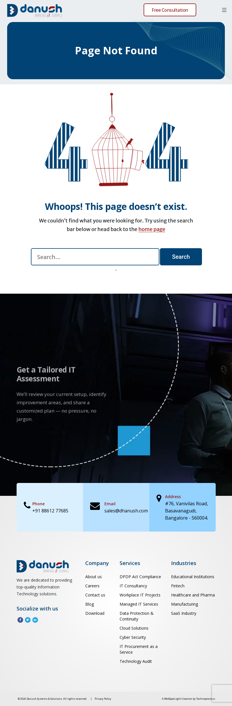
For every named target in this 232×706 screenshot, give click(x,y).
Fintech (178, 585)
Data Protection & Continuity (137, 616)
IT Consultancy (133, 585)
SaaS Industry (183, 613)
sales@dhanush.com (126, 511)
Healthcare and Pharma (193, 595)
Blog (89, 604)
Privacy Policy (103, 699)
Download (94, 613)
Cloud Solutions (134, 628)
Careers (92, 585)
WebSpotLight (172, 699)
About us (93, 576)
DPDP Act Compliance (140, 576)
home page (151, 229)
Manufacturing (184, 604)
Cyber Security (133, 637)
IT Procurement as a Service (139, 649)
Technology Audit (136, 661)
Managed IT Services (139, 604)
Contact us (95, 595)
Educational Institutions (192, 576)
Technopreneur (205, 699)
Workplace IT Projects (140, 595)
